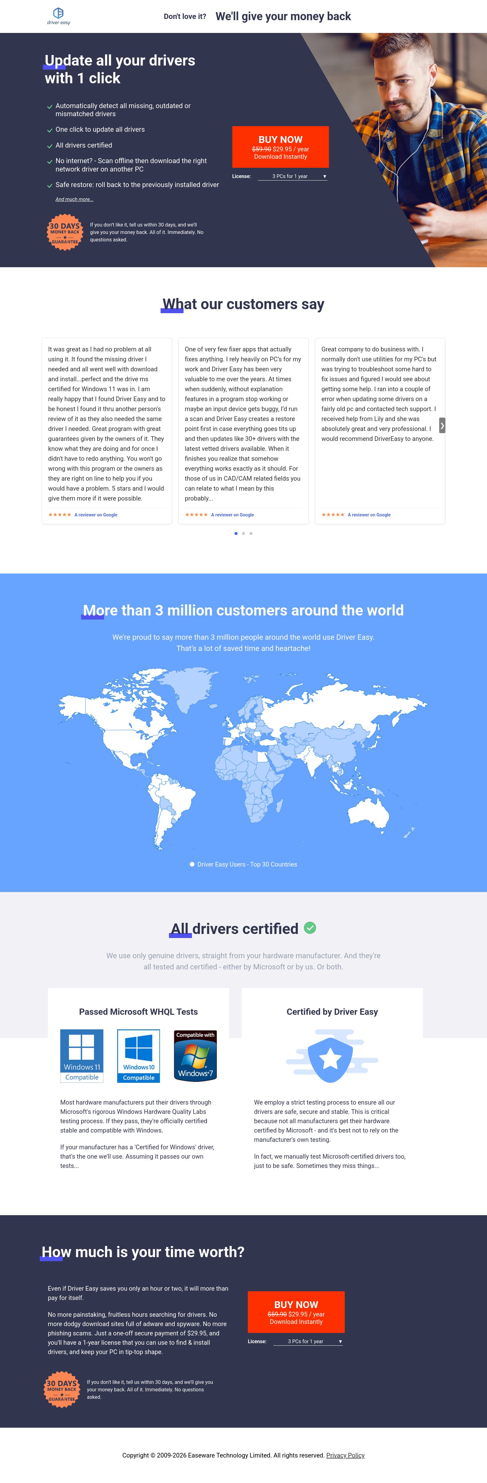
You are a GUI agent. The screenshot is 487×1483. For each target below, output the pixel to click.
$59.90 (261, 149)
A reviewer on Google (96, 515)
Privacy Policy (345, 1455)
